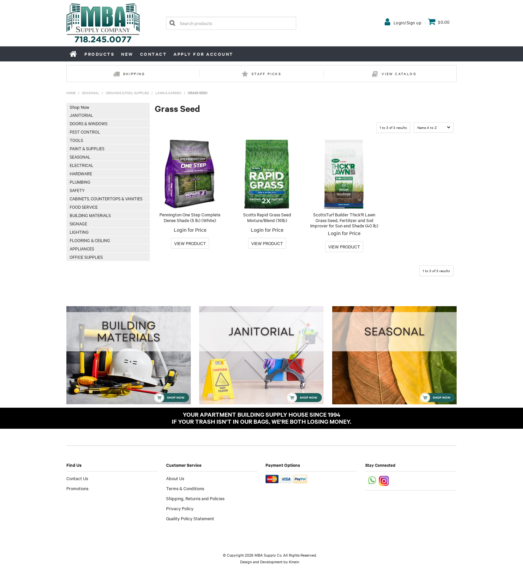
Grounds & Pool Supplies (127, 92)
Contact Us (77, 478)
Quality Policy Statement (190, 518)
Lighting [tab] (79, 232)
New (127, 54)
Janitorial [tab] (81, 115)
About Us (175, 478)
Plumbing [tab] (80, 182)
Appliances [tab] (82, 248)
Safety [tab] (77, 190)
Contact (153, 54)
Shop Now (79, 107)
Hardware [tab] (81, 173)
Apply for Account (203, 54)
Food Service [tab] (84, 207)
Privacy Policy (179, 508)
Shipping (134, 73)
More (190, 243)
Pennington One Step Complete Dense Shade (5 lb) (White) (189, 217)
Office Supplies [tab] (86, 257)
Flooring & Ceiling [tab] (90, 240)
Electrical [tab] (81, 165)
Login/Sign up (408, 22)
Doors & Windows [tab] (88, 123)
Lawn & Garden (168, 92)
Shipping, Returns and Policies (195, 498)
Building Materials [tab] (90, 215)
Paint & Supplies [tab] (87, 148)
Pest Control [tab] (85, 132)
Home (73, 53)
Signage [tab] (78, 223)
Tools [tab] (76, 140)
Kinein (294, 561)
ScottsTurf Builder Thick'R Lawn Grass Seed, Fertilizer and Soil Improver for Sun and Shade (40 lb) (344, 219)
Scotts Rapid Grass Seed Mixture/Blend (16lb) (267, 217)
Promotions (77, 488)
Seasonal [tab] (80, 157)
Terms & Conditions (185, 488)
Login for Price (190, 229)
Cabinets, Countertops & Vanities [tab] (106, 198)
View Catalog (399, 73)
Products (99, 54)
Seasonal (90, 92)
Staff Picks (266, 73)
